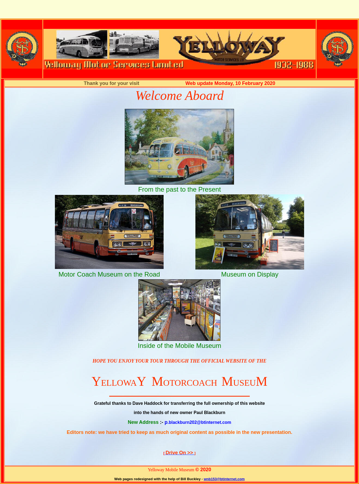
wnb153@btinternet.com (224, 479)
